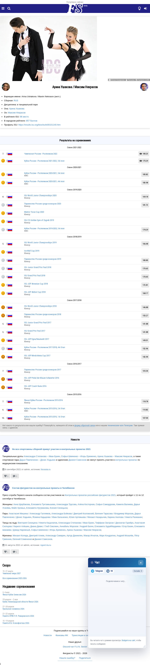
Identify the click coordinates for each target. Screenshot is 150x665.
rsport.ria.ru (45, 545)
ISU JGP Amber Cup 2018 (34, 292)
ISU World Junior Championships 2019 (40, 242)
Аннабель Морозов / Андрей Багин (76, 526)
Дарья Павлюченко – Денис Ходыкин (37, 460)
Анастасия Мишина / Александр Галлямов (29, 513)
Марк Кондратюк (107, 535)
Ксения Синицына (58, 508)
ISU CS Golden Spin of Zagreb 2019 (39, 220)
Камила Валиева (124, 504)
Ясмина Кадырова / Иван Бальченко (50, 517)
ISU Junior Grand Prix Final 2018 (37, 267)
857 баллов (31, 121)
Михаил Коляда (20, 535)
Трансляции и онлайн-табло (85, 635)
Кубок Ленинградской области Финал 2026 (20, 602)
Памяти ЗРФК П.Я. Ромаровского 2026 (18, 616)
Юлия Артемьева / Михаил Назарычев (88, 517)
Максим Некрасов (17, 112)
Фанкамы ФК (61, 635)
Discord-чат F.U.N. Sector (75, 646)
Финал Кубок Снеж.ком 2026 (14, 595)
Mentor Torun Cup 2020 (34, 212)
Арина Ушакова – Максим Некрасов (114, 456)
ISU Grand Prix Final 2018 (34, 275)
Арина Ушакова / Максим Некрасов (84, 530)
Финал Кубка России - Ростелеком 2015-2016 (43, 400)
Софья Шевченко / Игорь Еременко (48, 530)
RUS (16, 100)
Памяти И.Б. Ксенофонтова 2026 (16, 623)
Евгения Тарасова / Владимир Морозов (114, 513)
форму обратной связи (84, 425)
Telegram (97, 571)
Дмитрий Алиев (36, 535)
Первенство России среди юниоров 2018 (42, 314)
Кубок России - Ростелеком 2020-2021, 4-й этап (44, 181)
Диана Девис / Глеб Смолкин (44, 526)
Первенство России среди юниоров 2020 (42, 203)
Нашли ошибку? (67, 658)
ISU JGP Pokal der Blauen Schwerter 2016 (41, 378)
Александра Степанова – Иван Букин (42, 456)
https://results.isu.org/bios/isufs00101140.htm (39, 125)
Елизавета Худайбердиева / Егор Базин (114, 526)
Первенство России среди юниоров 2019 (42, 259)
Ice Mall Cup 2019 (31, 251)
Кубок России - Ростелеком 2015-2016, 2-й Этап (44, 408)
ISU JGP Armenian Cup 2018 (36, 284)
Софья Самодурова (105, 504)
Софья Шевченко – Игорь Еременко (78, 456)
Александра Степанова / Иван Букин (76, 523)
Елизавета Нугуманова (37, 508)
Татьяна (131, 80)
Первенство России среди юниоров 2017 (42, 369)
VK (109, 571)
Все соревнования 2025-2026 (15, 578)
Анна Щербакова (21, 504)
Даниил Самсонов (77, 460)
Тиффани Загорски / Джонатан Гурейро (114, 523)
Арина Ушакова (16, 108)
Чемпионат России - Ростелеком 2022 (40, 154)
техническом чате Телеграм (120, 425)
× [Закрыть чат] (141, 563)
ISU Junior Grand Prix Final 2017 (37, 322)
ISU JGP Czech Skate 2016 (35, 386)
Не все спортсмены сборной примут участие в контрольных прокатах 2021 (51, 449)
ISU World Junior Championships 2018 (40, 306)
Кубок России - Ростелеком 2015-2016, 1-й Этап (44, 416)
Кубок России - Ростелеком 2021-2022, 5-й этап (44, 161)
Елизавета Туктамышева (43, 504)
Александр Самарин (55, 535)
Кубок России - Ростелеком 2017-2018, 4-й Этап (44, 347)
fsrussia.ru (46, 469)
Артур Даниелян (74, 535)
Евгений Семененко (22, 539)
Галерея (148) (143, 80)
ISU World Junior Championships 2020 (40, 195)
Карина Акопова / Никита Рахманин (125, 517)
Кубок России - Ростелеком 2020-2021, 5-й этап (44, 173)
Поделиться (85, 658)
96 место (24, 116)
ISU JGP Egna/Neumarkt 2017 (36, 339)
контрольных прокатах (126, 460)
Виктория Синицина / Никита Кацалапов (37, 523)
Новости (48, 635)
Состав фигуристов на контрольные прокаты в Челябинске (43, 488)
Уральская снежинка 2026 (13, 609)
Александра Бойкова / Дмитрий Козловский (72, 513)
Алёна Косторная (86, 504)
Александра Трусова (66, 504)
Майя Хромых (18, 508)
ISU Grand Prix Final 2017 (34, 331)
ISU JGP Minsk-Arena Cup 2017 (37, 355)
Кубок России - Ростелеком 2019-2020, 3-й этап (44, 228)
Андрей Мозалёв (125, 535)
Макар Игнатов (91, 535)
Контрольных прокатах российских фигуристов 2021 (90, 495)
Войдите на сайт (128, 640)
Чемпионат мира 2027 (12, 573)
